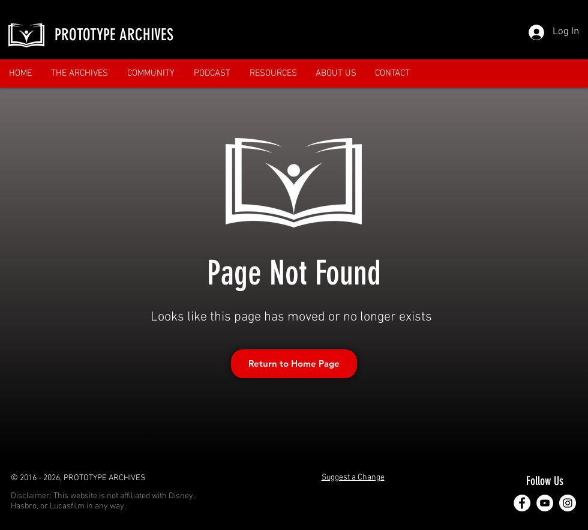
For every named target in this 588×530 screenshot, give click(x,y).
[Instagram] (567, 503)
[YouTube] (544, 503)
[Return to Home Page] (294, 363)
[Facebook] (522, 503)
